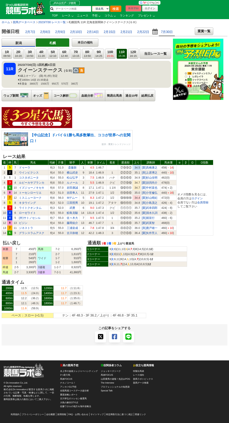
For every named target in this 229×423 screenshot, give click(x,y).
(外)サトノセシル (30, 217)
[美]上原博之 (150, 172)
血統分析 (93, 95)
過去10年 (131, 95)
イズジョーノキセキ (31, 187)
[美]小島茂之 (150, 202)
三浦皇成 (72, 228)
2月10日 (76, 32)
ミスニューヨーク (30, 197)
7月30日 (167, 32)
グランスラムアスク (31, 233)
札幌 (52, 43)
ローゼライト (27, 212)
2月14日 (93, 32)
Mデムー (72, 197)
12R (133, 53)
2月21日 (126, 32)
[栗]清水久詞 (150, 212)
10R (110, 53)
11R (121, 53)
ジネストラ (26, 228)
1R (6, 53)
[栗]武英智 (148, 222)
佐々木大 (72, 217)
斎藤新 (72, 167)
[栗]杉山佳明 (150, 177)
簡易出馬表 (114, 95)
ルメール (72, 182)
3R (29, 53)
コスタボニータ (29, 177)
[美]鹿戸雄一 (150, 228)
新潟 (18, 43)
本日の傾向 (85, 42)
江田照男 (72, 202)
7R (75, 53)
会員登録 (202, 202)
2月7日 (30, 32)
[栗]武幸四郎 (150, 207)
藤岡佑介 (72, 222)
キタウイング (27, 202)
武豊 (72, 207)
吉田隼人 (72, 192)
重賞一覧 (204, 31)
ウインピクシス (29, 172)
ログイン (197, 198)
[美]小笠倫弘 (150, 192)
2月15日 (110, 32)
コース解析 (66, 95)
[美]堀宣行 (148, 217)
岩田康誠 (72, 187)
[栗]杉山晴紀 (150, 197)
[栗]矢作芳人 (150, 233)
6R (64, 53)
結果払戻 (147, 95)
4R (41, 53)
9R (98, 53)
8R (87, 53)
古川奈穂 (72, 233)
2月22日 (143, 32)
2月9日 (60, 32)
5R (52, 53)
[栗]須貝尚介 (150, 182)
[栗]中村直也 (150, 187)
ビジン (23, 222)
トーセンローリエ (30, 192)
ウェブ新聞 (17, 95)
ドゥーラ (24, 167)
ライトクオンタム (30, 207)
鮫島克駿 (72, 212)
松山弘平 (72, 177)
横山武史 (72, 172)
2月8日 (45, 32)
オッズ (42, 95)
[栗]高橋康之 (150, 167)
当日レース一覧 (155, 53)
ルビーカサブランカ (31, 182)
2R (18, 53)
